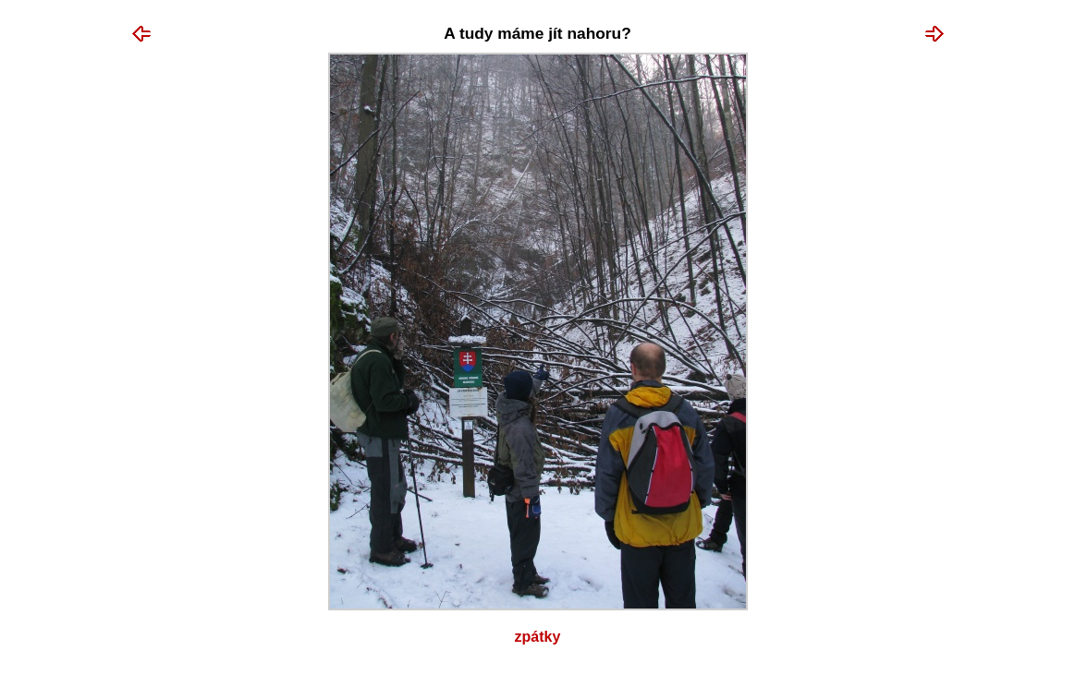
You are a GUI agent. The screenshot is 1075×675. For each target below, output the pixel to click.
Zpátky (538, 637)
